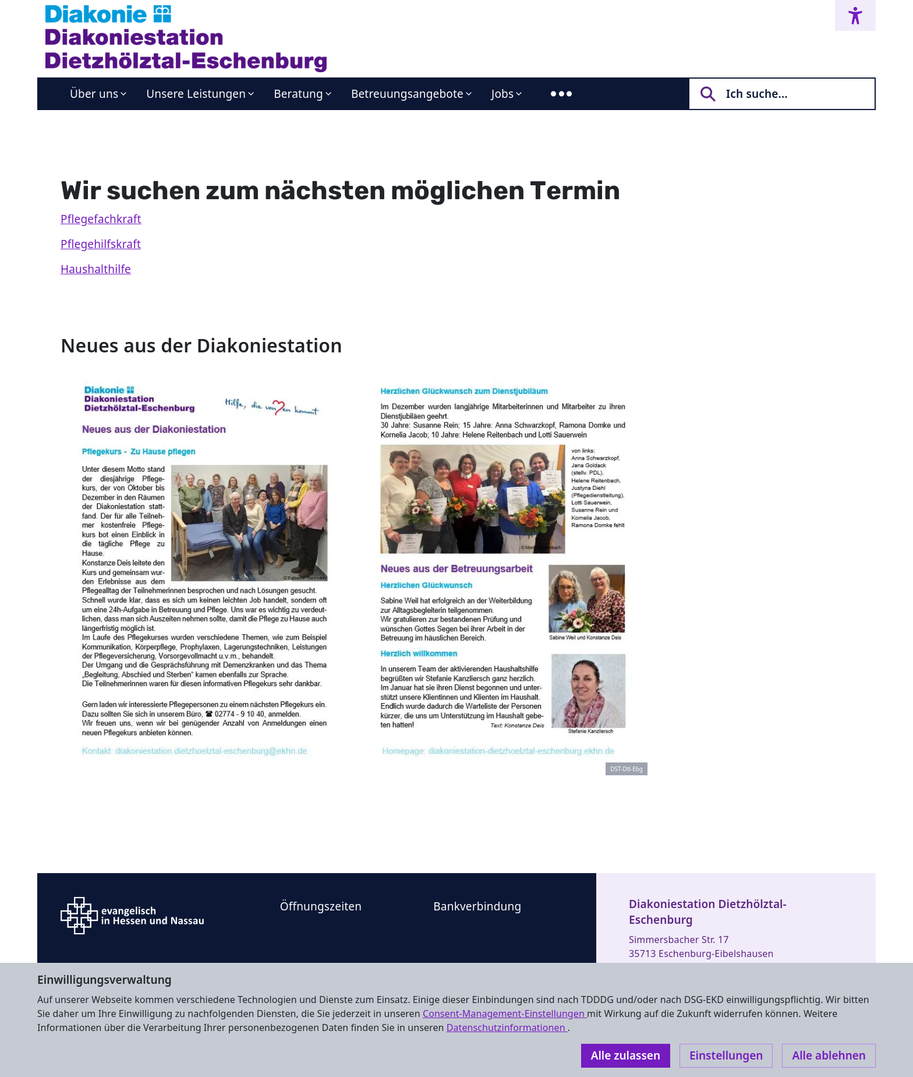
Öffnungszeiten (321, 906)
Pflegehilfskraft (101, 244)
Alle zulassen (625, 1055)
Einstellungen (726, 1055)
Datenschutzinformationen (507, 1027)
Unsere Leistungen (196, 93)
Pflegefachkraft (101, 219)
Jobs (502, 93)
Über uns (94, 93)
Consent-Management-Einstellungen (505, 1013)
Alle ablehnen (829, 1055)
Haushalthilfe (96, 269)
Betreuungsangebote (407, 93)
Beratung (298, 93)
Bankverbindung (477, 906)
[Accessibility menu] (855, 15)
